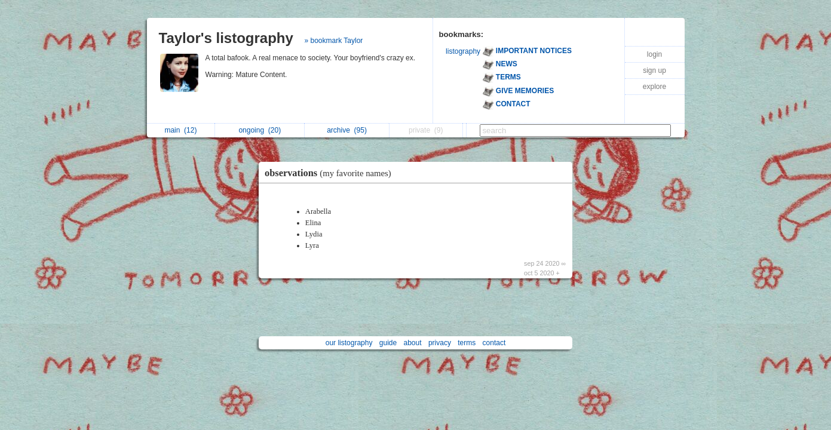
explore (654, 86)
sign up (654, 70)
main (180, 130)
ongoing (259, 130)
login (654, 54)
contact (494, 343)
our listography (349, 343)
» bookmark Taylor (334, 40)
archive (347, 130)
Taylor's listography (226, 38)
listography (463, 51)
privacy (439, 343)
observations (331, 173)
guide (388, 343)
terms (467, 343)
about (413, 343)
